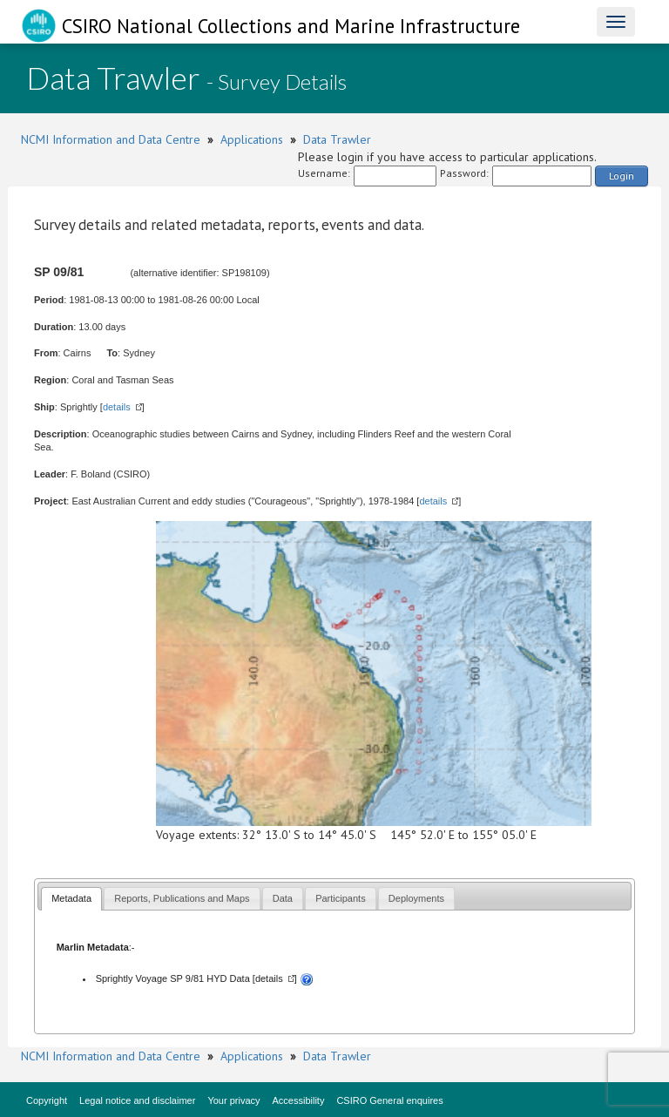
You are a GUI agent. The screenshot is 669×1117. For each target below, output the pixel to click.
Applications (251, 139)
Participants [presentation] (340, 898)
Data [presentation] (283, 898)
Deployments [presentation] (416, 898)
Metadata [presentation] (71, 898)
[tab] (71, 899)
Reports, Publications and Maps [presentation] (181, 898)
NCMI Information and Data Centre (110, 139)
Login (621, 175)
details (117, 407)
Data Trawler (337, 139)
